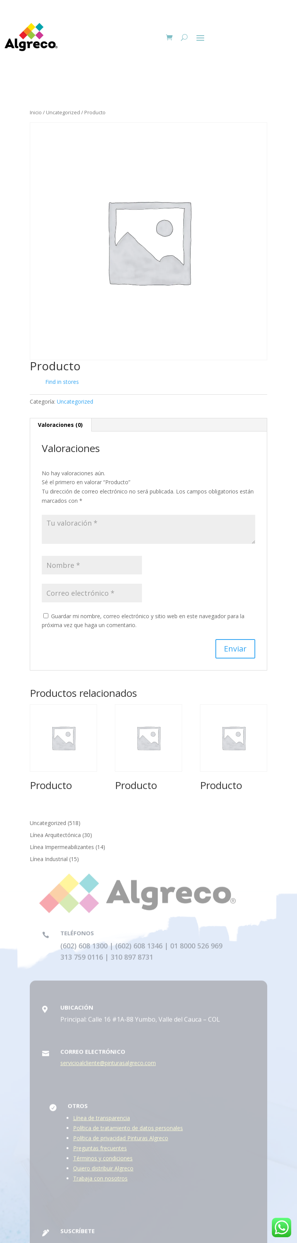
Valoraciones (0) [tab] (60, 424)
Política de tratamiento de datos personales (128, 1131)
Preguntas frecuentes (100, 1151)
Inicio (36, 112)
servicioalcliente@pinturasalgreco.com (108, 1065)
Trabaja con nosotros (100, 1181)
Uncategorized (63, 112)
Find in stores (56, 382)
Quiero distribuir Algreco (103, 1171)
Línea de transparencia (101, 1120)
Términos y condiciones (103, 1161)
